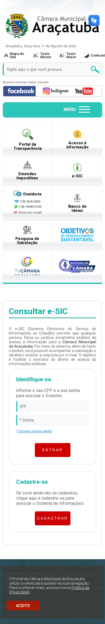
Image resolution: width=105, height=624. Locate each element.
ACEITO (23, 606)
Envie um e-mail (27, 213)
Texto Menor (46, 55)
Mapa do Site (14, 55)
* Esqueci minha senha (34, 431)
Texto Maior (71, 55)
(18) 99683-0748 (30, 207)
